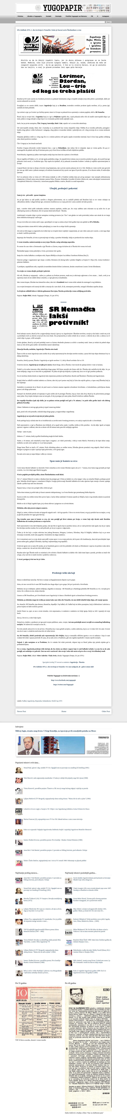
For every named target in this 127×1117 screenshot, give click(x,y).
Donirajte (58, 16)
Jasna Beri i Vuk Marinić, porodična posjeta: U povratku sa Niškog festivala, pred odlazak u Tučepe (55, 850)
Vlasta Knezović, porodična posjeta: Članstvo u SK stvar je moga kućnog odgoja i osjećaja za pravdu (56, 788)
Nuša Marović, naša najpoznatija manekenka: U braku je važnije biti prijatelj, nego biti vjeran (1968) (56, 778)
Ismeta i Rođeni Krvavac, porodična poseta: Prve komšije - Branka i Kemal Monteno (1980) (53, 840)
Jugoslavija (31, 701)
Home (64, 711)
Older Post (106, 711)
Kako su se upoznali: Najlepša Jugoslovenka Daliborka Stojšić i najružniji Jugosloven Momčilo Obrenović (57, 829)
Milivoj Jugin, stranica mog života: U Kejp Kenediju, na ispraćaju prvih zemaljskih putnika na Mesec (55, 731)
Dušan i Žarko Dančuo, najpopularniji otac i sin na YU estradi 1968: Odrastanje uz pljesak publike (55, 860)
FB (92, 16)
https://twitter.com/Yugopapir (63, 684)
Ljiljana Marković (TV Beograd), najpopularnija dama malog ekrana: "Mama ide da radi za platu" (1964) (57, 798)
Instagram (105, 16)
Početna (20, 16)
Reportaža (38, 701)
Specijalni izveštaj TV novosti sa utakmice (63, 662)
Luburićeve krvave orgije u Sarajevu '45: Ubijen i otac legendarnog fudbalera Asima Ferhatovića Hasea (56, 809)
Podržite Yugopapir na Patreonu (76, 16)
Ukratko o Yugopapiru (34, 16)
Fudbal (24, 701)
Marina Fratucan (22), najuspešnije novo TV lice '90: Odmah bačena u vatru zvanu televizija (53, 819)
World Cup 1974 (57, 701)
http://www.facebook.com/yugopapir (63, 680)
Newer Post (21, 711)
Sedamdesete (46, 701)
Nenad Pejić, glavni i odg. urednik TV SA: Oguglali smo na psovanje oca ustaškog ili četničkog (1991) (56, 768)
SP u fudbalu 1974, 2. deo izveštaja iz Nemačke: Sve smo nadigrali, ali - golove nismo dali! (63, 667)
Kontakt (48, 16)
